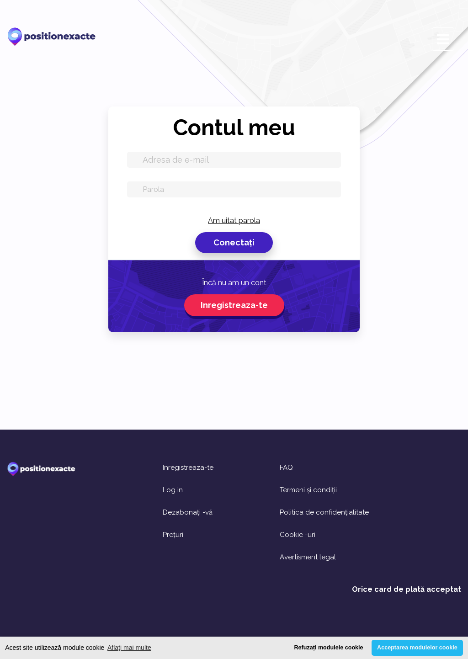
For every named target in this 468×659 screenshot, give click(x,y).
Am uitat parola (234, 220)
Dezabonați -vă (188, 512)
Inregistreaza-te (234, 305)
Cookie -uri (297, 534)
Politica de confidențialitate (324, 512)
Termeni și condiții (308, 490)
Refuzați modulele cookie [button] (328, 647)
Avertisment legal (308, 557)
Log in (173, 490)
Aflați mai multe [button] (129, 647)
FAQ (286, 467)
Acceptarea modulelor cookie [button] (417, 647)
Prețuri (173, 534)
